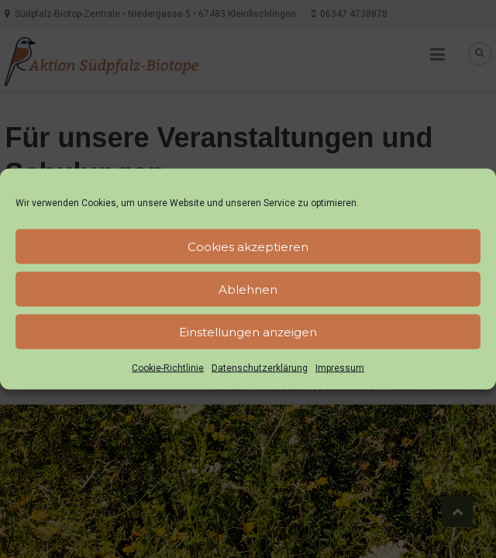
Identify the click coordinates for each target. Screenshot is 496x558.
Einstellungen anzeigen (248, 331)
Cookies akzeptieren (248, 246)
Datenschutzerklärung (260, 368)
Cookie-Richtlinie (168, 368)
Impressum (339, 368)
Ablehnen (248, 288)
